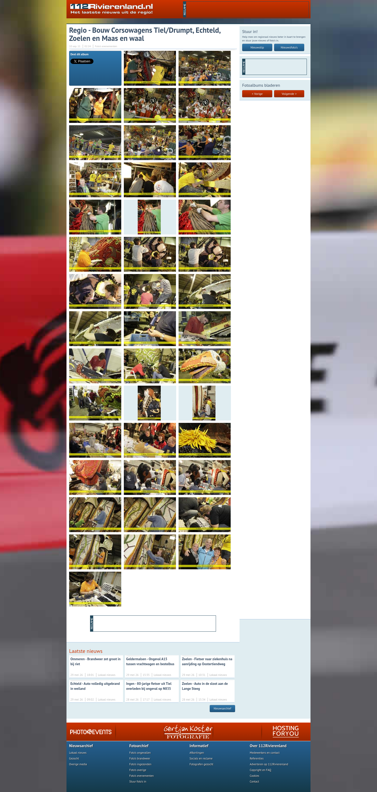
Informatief (199, 745)
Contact (254, 781)
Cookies (254, 776)
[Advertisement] (247, 9)
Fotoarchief (138, 745)
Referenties (257, 758)
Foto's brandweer (139, 758)
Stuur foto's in (137, 781)
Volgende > (289, 94)
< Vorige (257, 94)
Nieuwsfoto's (289, 47)
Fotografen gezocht (201, 764)
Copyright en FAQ (260, 770)
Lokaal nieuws (77, 753)
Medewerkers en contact (265, 753)
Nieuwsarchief (222, 708)
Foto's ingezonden (140, 764)
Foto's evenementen (141, 776)
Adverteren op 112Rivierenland (269, 764)
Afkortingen (197, 753)
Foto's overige (137, 770)
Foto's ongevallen (140, 753)
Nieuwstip (257, 47)
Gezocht (74, 758)
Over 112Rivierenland (268, 745)
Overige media (78, 764)
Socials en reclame (201, 758)
